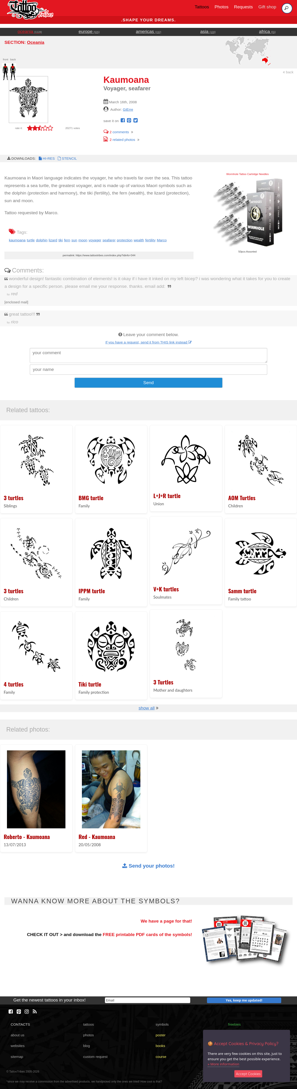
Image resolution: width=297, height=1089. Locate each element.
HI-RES (46, 158)
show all (147, 708)
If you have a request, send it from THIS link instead (148, 342)
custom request (95, 1057)
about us (17, 1035)
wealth (139, 240)
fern (67, 240)
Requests (243, 6)
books (160, 1046)
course (161, 1057)
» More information (223, 1064)
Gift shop (267, 6)
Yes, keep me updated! (244, 1000)
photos (88, 1035)
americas (148, 31)
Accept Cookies (248, 1074)
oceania (30, 31)
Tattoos (202, 6)
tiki (60, 240)
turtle (31, 240)
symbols (162, 1024)
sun (74, 240)
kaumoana (17, 240)
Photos (222, 6)
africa (267, 31)
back (288, 72)
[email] (147, 1000)
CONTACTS (20, 1024)
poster (161, 1035)
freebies (234, 1024)
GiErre (128, 109)
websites (18, 1046)
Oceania (35, 42)
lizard (53, 240)
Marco (162, 240)
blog (86, 1046)
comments (116, 132)
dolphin (42, 240)
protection (124, 240)
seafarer (109, 240)
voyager (95, 240)
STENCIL (67, 158)
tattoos (88, 1024)
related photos (119, 140)
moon (82, 240)
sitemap (17, 1057)
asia (208, 31)
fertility (150, 240)
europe (89, 31)
